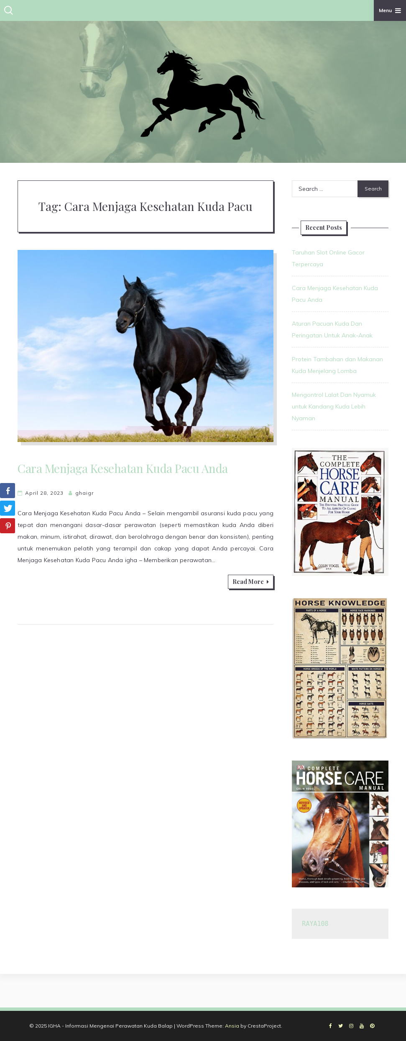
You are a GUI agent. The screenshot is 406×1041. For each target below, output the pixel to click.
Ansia (232, 1026)
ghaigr (84, 493)
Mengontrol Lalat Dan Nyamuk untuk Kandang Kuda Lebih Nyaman (334, 406)
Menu (390, 10)
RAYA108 (315, 924)
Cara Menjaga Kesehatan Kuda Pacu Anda (123, 468)
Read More (250, 582)
